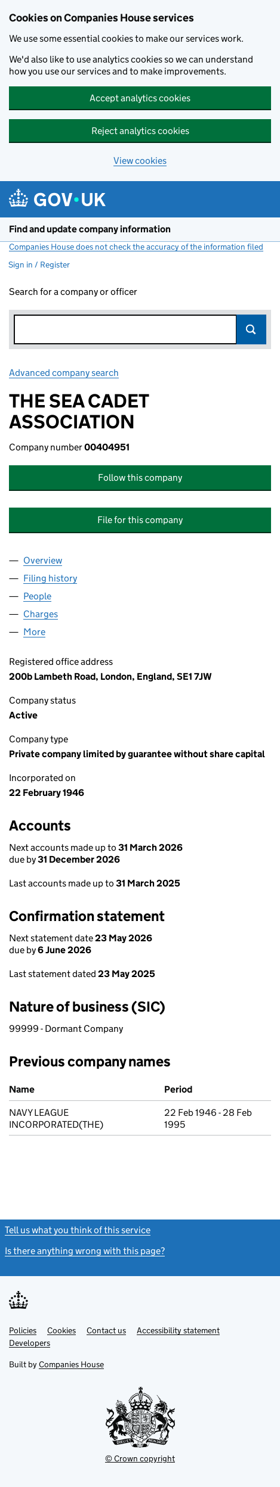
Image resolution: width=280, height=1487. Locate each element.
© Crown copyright (140, 1458)
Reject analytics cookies (140, 130)
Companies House (71, 1364)
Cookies (61, 1330)
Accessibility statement (178, 1330)
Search (251, 329)
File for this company (140, 519)
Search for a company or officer (73, 291)
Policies (22, 1330)
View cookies (140, 160)
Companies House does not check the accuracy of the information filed (136, 246)
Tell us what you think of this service (77, 1230)
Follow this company (140, 477)
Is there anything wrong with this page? (85, 1250)
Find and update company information (90, 229)
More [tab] (34, 631)
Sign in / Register (39, 264)
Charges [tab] (40, 614)
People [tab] (37, 596)
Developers (29, 1342)
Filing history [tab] (50, 578)
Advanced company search (64, 372)
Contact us (106, 1330)
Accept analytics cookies (140, 98)
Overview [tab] (42, 560)
